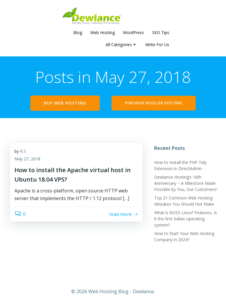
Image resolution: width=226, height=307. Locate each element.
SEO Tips (160, 32)
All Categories (121, 44)
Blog (77, 32)
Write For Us (157, 44)
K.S (23, 151)
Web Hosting (102, 32)
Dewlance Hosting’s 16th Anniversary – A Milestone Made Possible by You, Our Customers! (185, 183)
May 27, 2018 (27, 159)
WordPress (133, 32)
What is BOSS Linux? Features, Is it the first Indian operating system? (185, 219)
